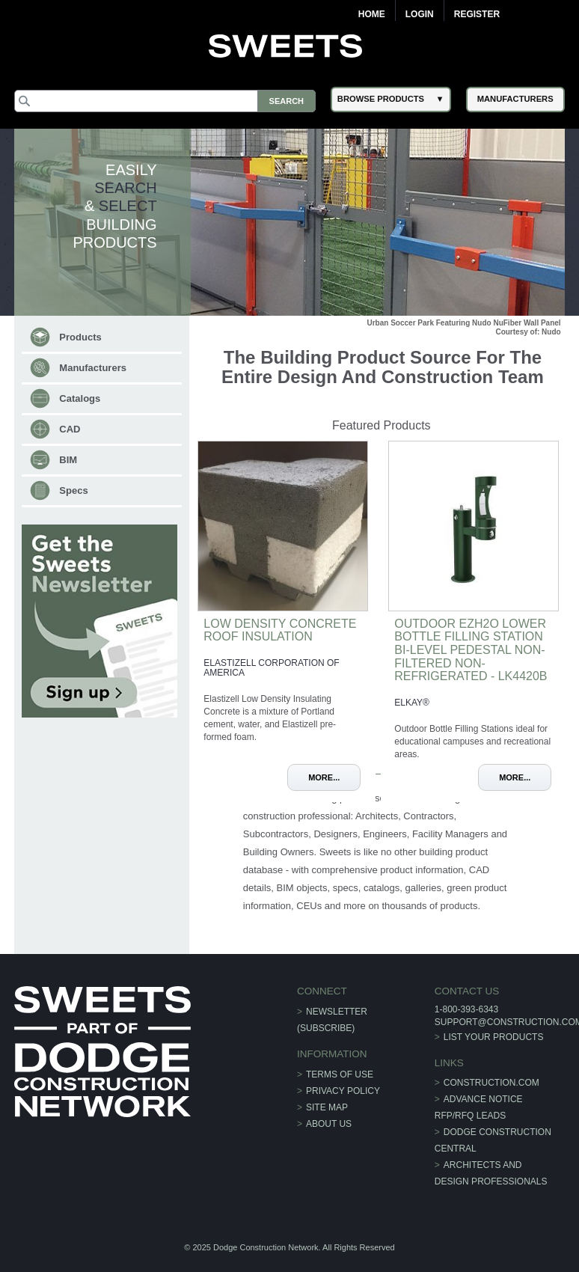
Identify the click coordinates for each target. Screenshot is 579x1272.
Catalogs (79, 398)
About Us (329, 1124)
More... (324, 777)
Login (419, 14)
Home (371, 14)
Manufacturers (92, 367)
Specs (73, 490)
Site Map (327, 1107)
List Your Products (494, 1037)
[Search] (165, 101)
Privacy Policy (343, 1091)
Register (477, 14)
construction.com (491, 1082)
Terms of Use (339, 1074)
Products (80, 337)
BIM (68, 459)
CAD (69, 429)
